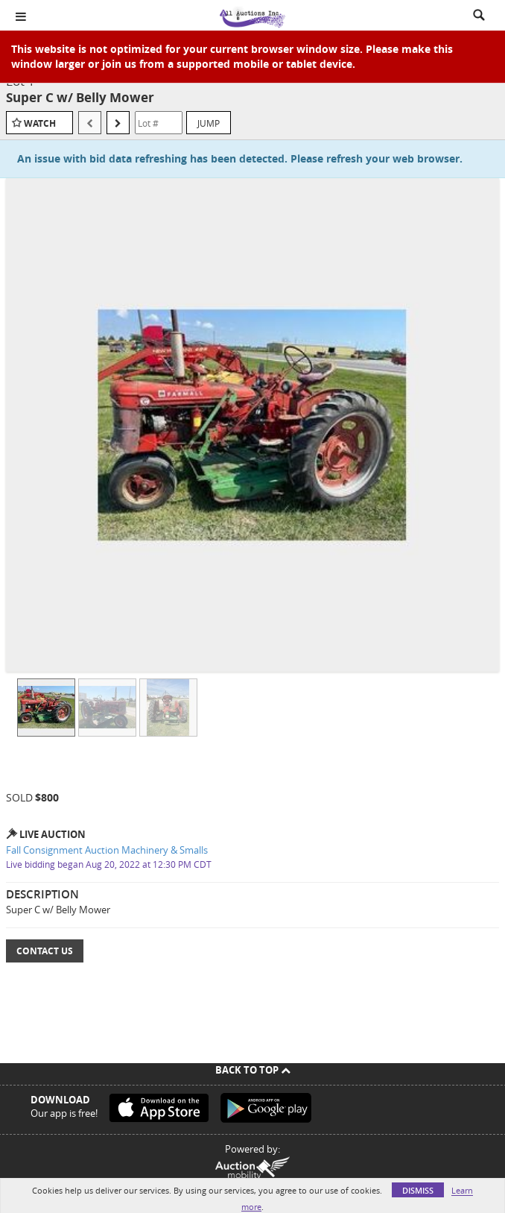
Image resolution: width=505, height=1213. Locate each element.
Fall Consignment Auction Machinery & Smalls (107, 850)
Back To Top (252, 1070)
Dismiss (417, 1190)
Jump (208, 123)
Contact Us (44, 951)
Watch (40, 123)
